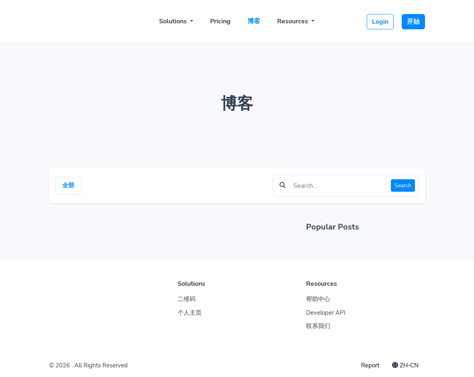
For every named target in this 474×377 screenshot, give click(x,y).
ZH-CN (405, 365)
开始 (413, 21)
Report (370, 365)
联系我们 (318, 326)
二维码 (187, 299)
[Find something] (339, 185)
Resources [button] (293, 21)
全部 (68, 185)
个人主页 (190, 313)
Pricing (220, 21)
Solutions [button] (173, 21)
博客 (253, 21)
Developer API (325, 313)
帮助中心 (318, 299)
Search (402, 185)
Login (380, 21)
